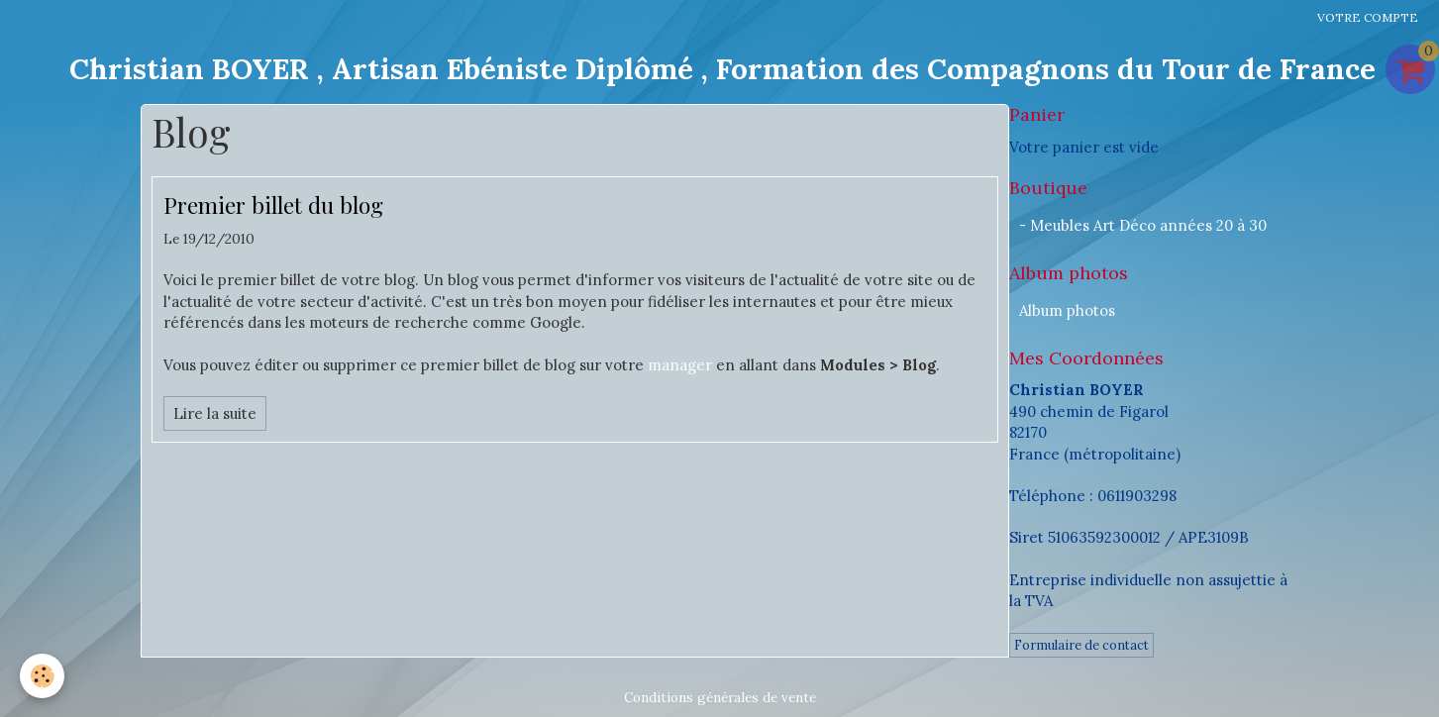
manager (680, 365)
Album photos (1067, 310)
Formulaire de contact (1081, 645)
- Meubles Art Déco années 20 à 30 (1143, 225)
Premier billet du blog (273, 205)
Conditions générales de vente (720, 697)
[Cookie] (42, 676)
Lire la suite (215, 413)
